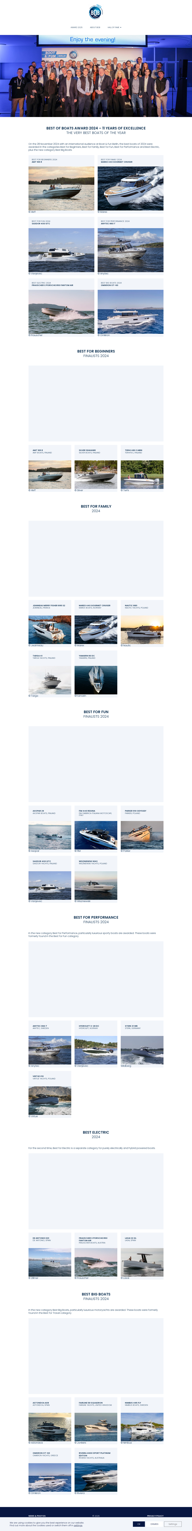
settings (78, 1525)
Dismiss (154, 1524)
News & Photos (37, 1515)
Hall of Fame (113, 27)
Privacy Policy (155, 1515)
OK (138, 1524)
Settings (173, 1524)
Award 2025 (76, 27)
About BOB (95, 27)
